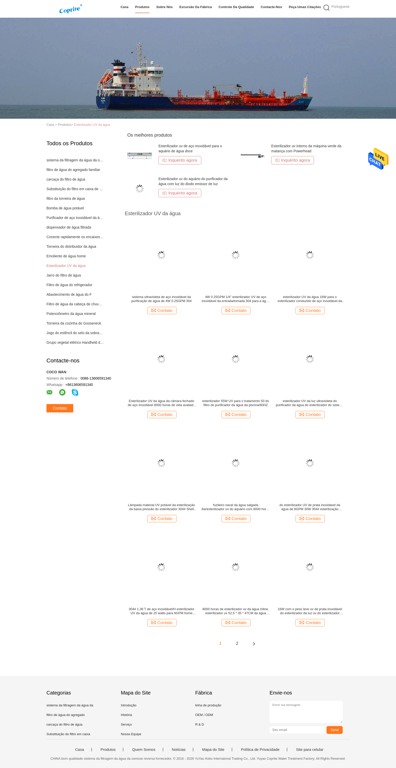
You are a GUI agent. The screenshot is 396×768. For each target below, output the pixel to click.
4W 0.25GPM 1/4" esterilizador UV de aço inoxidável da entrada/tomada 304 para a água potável (236, 299)
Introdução (128, 705)
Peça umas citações (305, 7)
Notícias (179, 749)
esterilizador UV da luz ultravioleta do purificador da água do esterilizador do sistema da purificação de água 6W (310, 403)
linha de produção (208, 705)
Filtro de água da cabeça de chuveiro (75, 304)
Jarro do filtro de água (63, 275)
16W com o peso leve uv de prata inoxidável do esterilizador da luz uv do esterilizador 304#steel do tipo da (310, 611)
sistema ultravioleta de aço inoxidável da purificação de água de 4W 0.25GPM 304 (161, 299)
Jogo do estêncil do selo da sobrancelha (75, 333)
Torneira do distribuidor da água (71, 246)
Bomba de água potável (65, 208)
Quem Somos (143, 749)
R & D (199, 724)
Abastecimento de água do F (69, 294)
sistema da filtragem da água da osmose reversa (75, 160)
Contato (60, 408)
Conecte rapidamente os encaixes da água (75, 237)
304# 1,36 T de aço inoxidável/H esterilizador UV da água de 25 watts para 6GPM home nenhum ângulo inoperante (161, 611)
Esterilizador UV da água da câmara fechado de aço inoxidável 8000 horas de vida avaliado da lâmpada (161, 403)
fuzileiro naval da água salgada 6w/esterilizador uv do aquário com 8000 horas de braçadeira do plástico (236, 507)
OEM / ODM (204, 715)
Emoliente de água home (66, 256)
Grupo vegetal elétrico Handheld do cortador (75, 342)
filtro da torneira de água (65, 198)
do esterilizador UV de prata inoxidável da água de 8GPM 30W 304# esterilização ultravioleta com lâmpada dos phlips (309, 507)
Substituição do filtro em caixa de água (75, 189)
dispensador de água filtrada (68, 227)
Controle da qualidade (236, 7)
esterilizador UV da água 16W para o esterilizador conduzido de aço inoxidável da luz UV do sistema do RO (310, 299)
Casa (124, 7)
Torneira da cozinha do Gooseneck (73, 323)
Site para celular (309, 749)
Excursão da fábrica (195, 7)
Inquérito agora (179, 160)
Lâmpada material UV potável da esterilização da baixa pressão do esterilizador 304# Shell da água (161, 507)
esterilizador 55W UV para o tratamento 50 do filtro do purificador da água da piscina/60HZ (235, 403)
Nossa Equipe (131, 734)
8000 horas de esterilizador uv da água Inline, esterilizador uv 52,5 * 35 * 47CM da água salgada (236, 611)
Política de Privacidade (260, 749)
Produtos (142, 7)
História (126, 715)
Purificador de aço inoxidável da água (75, 218)
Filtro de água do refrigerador (69, 285)
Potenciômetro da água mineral (71, 314)
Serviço (126, 724)
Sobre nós (164, 7)
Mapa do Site (213, 749)
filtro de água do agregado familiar (73, 170)
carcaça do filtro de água (65, 179)
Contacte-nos (271, 7)
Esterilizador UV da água (92, 125)
